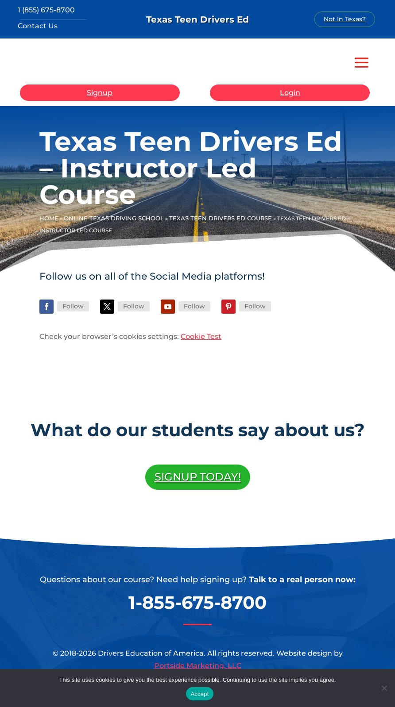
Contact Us (38, 26)
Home (48, 218)
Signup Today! (198, 476)
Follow (73, 306)
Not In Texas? (345, 19)
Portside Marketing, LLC (197, 665)
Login (290, 92)
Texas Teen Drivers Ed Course (220, 218)
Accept (199, 694)
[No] (384, 688)
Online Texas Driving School (114, 218)
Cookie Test (201, 336)
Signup (99, 92)
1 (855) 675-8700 (46, 10)
